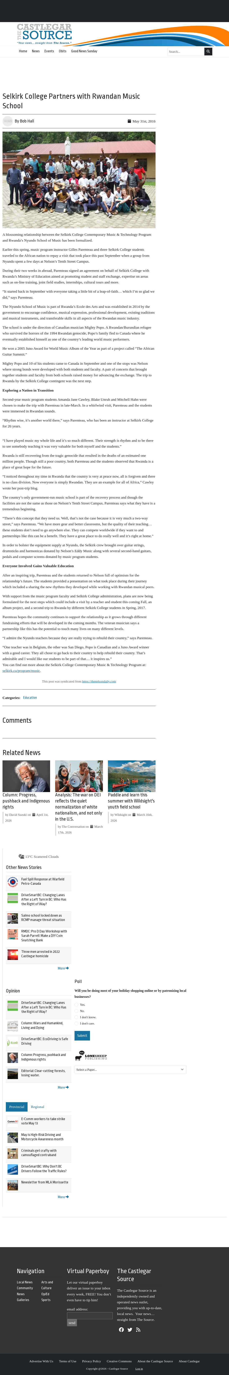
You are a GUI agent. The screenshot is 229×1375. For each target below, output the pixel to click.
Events (49, 51)
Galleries (23, 1300)
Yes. (82, 1004)
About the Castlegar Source (155, 1361)
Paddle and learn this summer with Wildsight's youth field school (131, 801)
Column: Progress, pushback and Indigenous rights (26, 801)
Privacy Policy (91, 1361)
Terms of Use (67, 1361)
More (63, 968)
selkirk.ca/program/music (21, 671)
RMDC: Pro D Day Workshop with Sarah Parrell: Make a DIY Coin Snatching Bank (44, 935)
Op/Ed (45, 1294)
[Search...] (186, 52)
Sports (46, 1300)
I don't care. (87, 1023)
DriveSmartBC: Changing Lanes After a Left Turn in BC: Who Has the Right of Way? (43, 899)
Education (30, 698)
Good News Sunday (84, 51)
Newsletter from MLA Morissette (44, 1182)
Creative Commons (119, 1361)
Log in (139, 1368)
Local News (25, 1282)
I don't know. (88, 1017)
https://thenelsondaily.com (99, 681)
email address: (77, 1309)
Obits (62, 51)
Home (23, 51)
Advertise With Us (41, 1361)
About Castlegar (189, 1361)
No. (82, 1011)
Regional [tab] (37, 1107)
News (36, 51)
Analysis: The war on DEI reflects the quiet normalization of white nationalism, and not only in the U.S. (78, 807)
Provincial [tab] (16, 1107)
